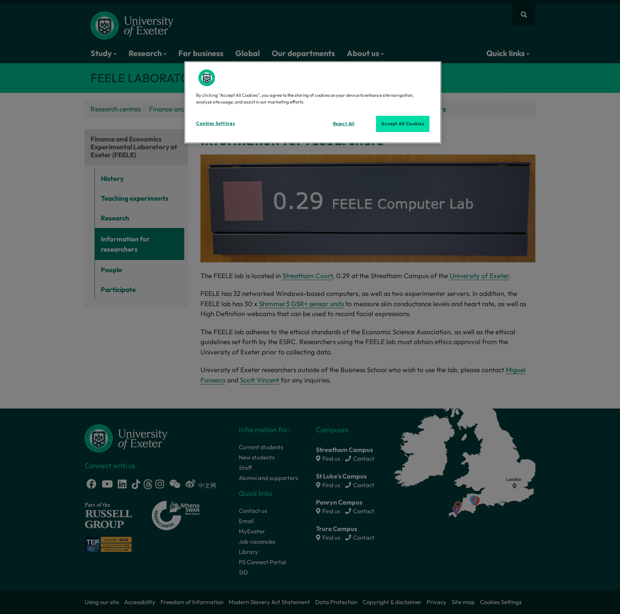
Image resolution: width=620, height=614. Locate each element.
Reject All (344, 123)
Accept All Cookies (402, 123)
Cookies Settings (215, 123)
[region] (312, 102)
